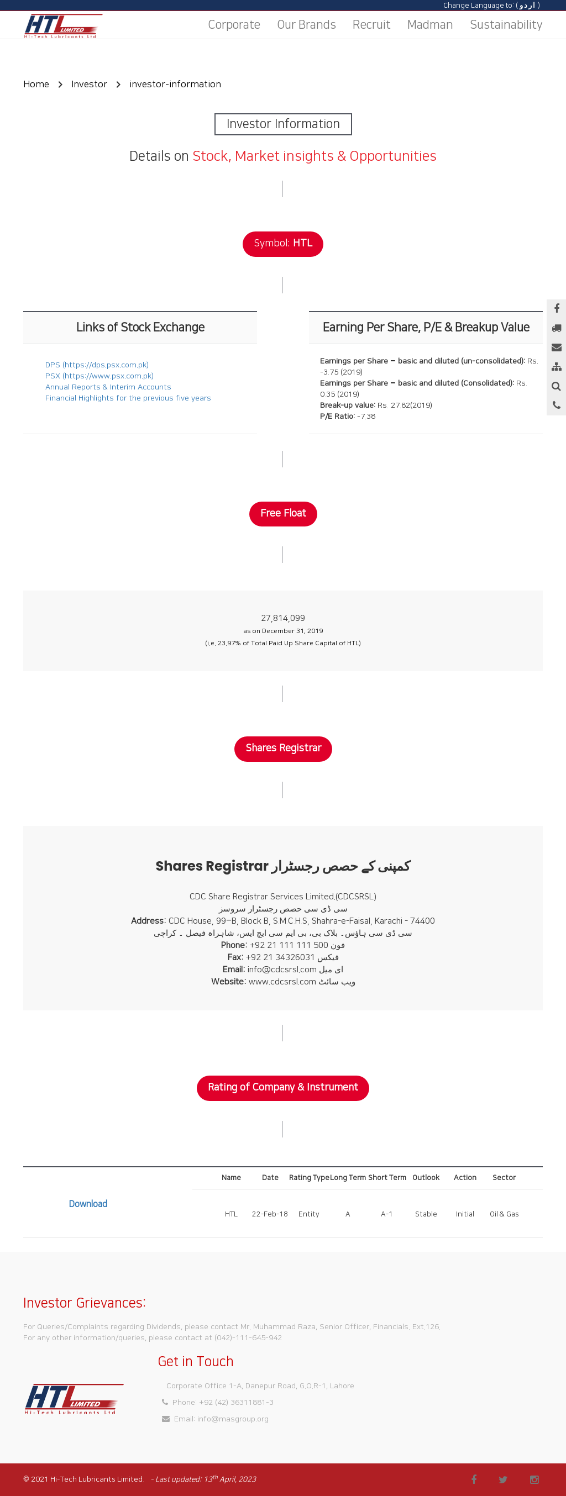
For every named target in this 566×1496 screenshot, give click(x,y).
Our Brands (306, 24)
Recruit (372, 24)
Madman (430, 24)
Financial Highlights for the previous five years (128, 398)
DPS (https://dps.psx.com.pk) (97, 365)
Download (88, 1204)
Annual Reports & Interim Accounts (108, 387)
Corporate (234, 24)
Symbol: (272, 243)
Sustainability (506, 24)
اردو (528, 5)
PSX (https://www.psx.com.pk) (99, 376)
